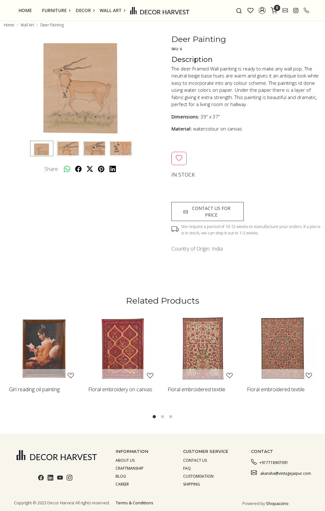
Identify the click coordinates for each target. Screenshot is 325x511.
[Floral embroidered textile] (202, 348)
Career (122, 484)
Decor (85, 10)
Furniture (56, 10)
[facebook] (78, 169)
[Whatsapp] (67, 169)
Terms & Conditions (134, 503)
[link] (239, 10)
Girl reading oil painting (34, 389)
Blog (121, 476)
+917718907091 (269, 462)
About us (125, 460)
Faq (187, 468)
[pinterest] (101, 169)
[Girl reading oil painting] (43, 348)
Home (25, 10)
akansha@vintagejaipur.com (281, 472)
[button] (262, 10)
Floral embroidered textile (196, 389)
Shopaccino (277, 503)
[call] (306, 10)
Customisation (198, 476)
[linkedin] (112, 169)
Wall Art (112, 10)
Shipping (191, 484)
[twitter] (90, 169)
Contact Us (195, 460)
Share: (51, 168)
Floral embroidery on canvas (120, 389)
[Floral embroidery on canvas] (122, 348)
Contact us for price (206, 211)
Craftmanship (129, 468)
